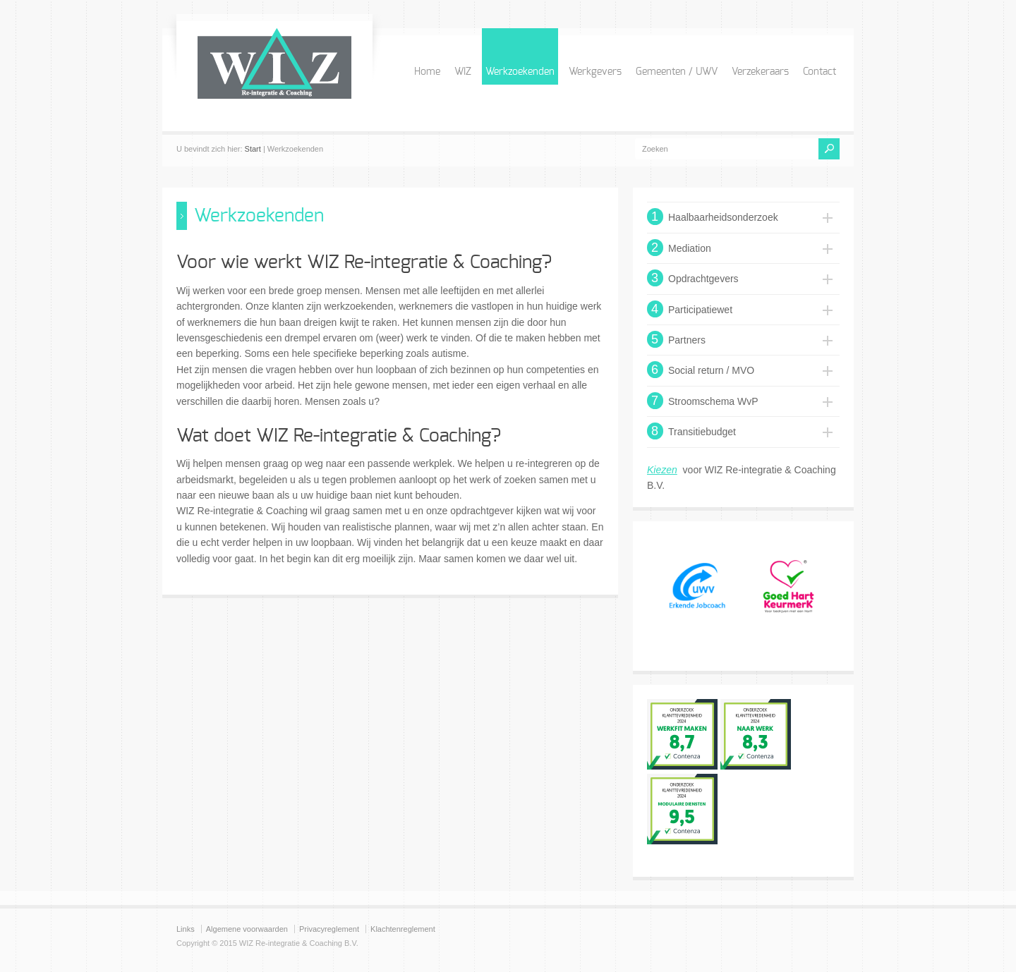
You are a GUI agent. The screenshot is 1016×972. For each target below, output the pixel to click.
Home (427, 72)
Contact (819, 72)
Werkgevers (595, 72)
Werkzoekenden (520, 72)
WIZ (462, 72)
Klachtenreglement (402, 929)
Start (253, 149)
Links (185, 929)
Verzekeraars (760, 72)
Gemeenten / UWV (677, 72)
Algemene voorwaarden (247, 929)
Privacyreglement (329, 929)
